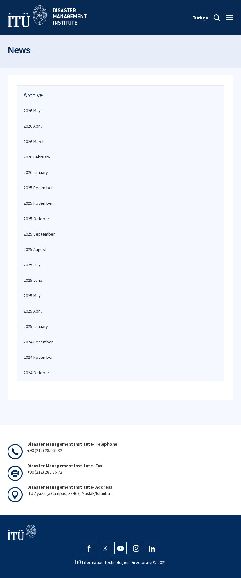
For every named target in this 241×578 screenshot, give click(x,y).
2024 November (38, 357)
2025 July (32, 265)
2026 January (36, 172)
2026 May (32, 111)
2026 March (34, 141)
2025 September (39, 234)
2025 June (33, 280)
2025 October (36, 218)
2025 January (36, 326)
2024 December (38, 342)
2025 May (32, 295)
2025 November (38, 203)
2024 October (36, 372)
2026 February (37, 157)
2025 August (35, 249)
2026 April (33, 126)
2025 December (38, 188)
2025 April (33, 311)
